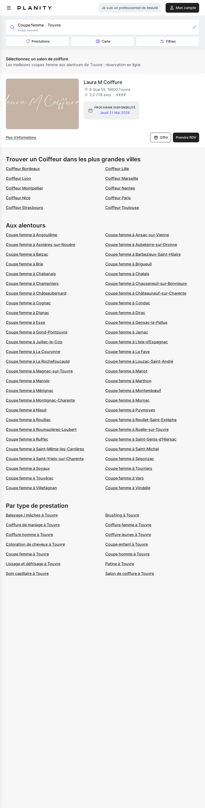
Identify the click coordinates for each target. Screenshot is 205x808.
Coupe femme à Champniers (32, 283)
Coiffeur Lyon (18, 178)
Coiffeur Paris (118, 197)
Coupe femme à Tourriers (128, 468)
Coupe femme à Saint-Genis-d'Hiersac (140, 439)
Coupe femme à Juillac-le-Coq (34, 341)
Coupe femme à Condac (127, 302)
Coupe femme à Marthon (128, 380)
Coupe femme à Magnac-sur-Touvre (39, 371)
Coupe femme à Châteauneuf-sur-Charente (145, 293)
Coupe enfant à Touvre (126, 544)
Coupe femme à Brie (24, 264)
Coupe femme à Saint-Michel (132, 448)
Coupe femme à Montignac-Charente (40, 400)
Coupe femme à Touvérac (29, 478)
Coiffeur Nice (18, 197)
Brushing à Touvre (122, 515)
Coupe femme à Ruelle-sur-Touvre (137, 429)
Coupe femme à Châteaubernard (36, 293)
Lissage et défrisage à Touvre (33, 563)
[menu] (9, 8)
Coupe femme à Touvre (27, 554)
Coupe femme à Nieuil (26, 410)
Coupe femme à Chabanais (31, 273)
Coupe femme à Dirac (125, 312)
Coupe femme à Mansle (27, 380)
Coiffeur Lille (117, 168)
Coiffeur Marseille (121, 178)
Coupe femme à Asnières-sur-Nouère (40, 244)
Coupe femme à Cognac (28, 302)
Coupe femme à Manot (126, 371)
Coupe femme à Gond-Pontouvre (36, 332)
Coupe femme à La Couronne (33, 351)
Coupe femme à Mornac (127, 400)
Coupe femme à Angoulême (31, 234)
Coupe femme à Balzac (27, 254)
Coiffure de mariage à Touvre (33, 524)
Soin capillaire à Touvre (27, 573)
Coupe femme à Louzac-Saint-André (139, 361)
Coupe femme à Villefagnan (31, 487)
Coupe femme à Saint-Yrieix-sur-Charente (45, 458)
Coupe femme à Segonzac (129, 458)
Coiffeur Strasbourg (24, 207)
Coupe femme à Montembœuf (133, 390)
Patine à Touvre (119, 563)
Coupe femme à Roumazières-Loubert (41, 429)
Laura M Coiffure (103, 82)
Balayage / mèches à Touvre (32, 515)
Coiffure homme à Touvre (29, 534)
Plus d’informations (21, 137)
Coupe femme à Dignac (27, 312)
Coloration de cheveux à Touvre (35, 544)
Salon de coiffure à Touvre (129, 573)
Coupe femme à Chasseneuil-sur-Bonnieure (146, 283)
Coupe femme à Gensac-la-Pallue (136, 322)
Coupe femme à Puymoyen (130, 410)
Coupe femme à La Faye (127, 351)
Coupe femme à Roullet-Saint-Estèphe (141, 419)
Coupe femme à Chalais (127, 273)
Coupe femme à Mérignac (29, 390)
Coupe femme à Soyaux (28, 468)
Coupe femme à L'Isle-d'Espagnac (136, 341)
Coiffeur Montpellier (24, 188)
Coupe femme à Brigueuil (128, 264)
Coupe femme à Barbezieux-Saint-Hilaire (143, 254)
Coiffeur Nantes (120, 188)
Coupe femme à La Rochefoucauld (38, 361)
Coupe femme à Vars (124, 478)
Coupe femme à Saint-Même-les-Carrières (45, 448)
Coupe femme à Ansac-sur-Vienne (137, 234)
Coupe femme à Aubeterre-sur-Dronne (141, 244)
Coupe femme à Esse (25, 322)
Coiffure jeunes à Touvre (128, 534)
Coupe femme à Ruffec (27, 439)
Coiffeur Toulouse (122, 207)
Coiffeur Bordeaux (23, 168)
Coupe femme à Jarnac (126, 332)
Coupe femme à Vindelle (127, 487)
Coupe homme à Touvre (127, 554)
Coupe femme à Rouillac (28, 419)
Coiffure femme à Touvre (128, 524)
